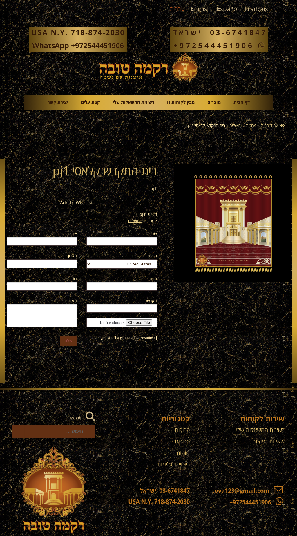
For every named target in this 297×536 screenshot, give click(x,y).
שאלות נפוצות (268, 441)
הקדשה (150, 300)
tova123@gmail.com (247, 491)
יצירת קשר (58, 102)
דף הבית (241, 102)
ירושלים (235, 125)
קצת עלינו (90, 102)
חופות (183, 453)
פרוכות (251, 125)
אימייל (72, 233)
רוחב (73, 278)
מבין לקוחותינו (181, 102)
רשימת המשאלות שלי (133, 102)
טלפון (72, 255)
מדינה (152, 255)
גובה (153, 278)
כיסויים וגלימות (173, 464)
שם (154, 233)
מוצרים (214, 102)
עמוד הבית (269, 125)
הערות (71, 300)
